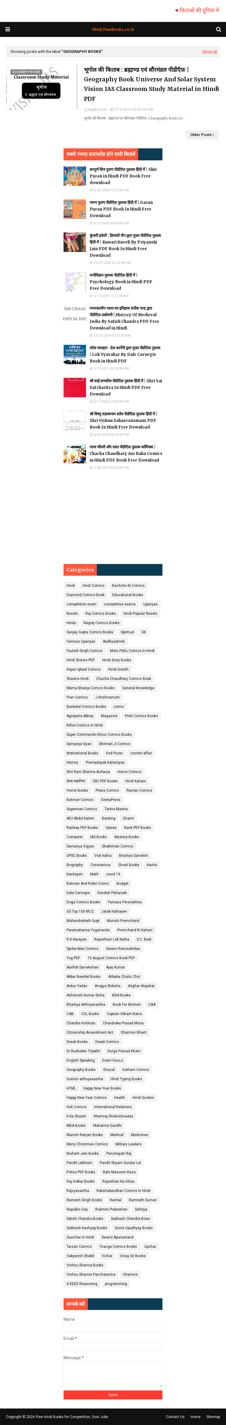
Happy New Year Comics (87, 1098)
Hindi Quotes (143, 1098)
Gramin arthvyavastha (85, 1079)
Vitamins (130, 1274)
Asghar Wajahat (141, 986)
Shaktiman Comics (117, 846)
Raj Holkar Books (81, 1181)
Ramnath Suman (143, 1200)
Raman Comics (139, 790)
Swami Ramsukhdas (123, 949)
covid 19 (113, 874)
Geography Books (81, 1070)
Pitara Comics (107, 790)
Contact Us (175, 1417)
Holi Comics (77, 1107)
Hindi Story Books (116, 660)
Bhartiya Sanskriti (133, 855)
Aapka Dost (97, 110)
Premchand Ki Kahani (135, 930)
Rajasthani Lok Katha (111, 939)
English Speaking (81, 1060)
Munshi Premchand (123, 921)
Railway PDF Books (82, 828)
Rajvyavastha (78, 1191)
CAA (152, 1004)
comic (119, 707)
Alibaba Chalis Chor (124, 977)
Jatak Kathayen (114, 911)
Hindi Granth (118, 669)
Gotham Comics (135, 1070)
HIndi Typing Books (126, 1079)
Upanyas (150, 604)
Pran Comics (77, 697)
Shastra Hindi (78, 679)
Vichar (107, 1256)
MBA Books (76, 1125)
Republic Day (77, 1209)
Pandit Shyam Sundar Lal (120, 1163)
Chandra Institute (81, 1023)
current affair (141, 753)
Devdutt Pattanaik (112, 893)
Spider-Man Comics (83, 949)
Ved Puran (114, 753)
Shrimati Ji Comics (114, 744)
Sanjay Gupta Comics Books (90, 632)
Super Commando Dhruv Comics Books (99, 734)
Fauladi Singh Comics (85, 651)
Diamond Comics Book (86, 595)
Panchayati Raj (118, 1153)
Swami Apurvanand (117, 1237)
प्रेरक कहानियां (76, 781)
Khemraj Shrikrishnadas (113, 1116)
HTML (71, 1088)
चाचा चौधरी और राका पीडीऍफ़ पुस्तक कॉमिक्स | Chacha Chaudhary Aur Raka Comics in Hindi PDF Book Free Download (126, 453)
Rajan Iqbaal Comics (84, 669)
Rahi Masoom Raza (119, 1172)
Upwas (111, 828)
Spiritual (127, 632)
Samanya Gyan (79, 744)
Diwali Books (77, 1042)
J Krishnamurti (107, 697)
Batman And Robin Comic (88, 883)
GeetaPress (110, 800)
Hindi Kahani (135, 781)
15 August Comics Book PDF (111, 958)
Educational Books (127, 595)
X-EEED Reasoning (82, 1284)
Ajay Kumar (115, 967)
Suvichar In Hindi (80, 1237)
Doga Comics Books (83, 902)
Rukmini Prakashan (111, 1209)
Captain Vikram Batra (124, 1014)
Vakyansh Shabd (80, 1256)
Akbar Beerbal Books (84, 977)
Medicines (139, 1135)
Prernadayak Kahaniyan (105, 762)
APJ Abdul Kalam (80, 818)
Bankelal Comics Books (86, 707)
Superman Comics (82, 809)
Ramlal (115, 1200)
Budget (123, 883)
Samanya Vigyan (80, 846)
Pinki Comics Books (141, 716)
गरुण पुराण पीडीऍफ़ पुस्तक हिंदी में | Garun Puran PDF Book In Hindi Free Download (121, 209)
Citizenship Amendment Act (90, 1032)
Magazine (109, 716)
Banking (108, 818)
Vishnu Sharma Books (85, 1265)
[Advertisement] (113, 517)
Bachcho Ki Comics (128, 586)
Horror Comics (129, 772)
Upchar (150, 1247)
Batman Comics (80, 800)
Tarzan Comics (79, 1247)
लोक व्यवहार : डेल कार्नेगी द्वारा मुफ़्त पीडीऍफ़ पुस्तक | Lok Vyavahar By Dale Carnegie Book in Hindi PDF (125, 354)
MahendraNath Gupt (83, 921)
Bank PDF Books (137, 828)
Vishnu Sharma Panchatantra (91, 1274)
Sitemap (213, 1417)
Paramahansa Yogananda (88, 930)
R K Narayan (77, 939)
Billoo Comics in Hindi (85, 725)
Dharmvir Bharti (134, 1032)
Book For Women (127, 1004)
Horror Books (77, 790)
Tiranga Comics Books (118, 1247)
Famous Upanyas (81, 641)
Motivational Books (82, 753)
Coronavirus (101, 865)
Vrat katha (103, 855)
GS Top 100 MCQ (80, 911)
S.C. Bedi (144, 939)
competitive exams (120, 604)
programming (116, 1284)
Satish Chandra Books (85, 1219)
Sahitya (141, 1209)
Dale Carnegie (78, 893)
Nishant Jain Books (83, 1153)
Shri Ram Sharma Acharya (88, 772)
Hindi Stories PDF (81, 660)
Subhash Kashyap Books (87, 1228)
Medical (116, 1135)
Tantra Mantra (116, 809)
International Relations (113, 1107)
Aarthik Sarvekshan (83, 967)
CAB (70, 1014)
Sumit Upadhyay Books (134, 1228)
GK (143, 632)
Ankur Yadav (77, 986)
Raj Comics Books (100, 613)
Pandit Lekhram (79, 1163)
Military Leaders (128, 1144)
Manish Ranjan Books (85, 1135)
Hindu (71, 623)
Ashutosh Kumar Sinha (86, 995)
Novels (72, 613)
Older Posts (201, 134)
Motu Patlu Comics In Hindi (132, 651)
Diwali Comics (107, 1042)
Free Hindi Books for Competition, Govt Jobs (72, 1417)
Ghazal (109, 1070)
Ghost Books (128, 865)
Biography (75, 865)
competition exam (82, 604)
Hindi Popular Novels (140, 613)
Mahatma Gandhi (107, 1125)
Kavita (152, 865)
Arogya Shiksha (107, 986)
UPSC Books (77, 855)
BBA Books (121, 995)
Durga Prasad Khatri (124, 1051)
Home (196, 1417)
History (72, 762)
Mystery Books (126, 837)
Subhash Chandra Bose (130, 1219)
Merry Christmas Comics (87, 1144)
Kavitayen (75, 874)
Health (119, 1098)
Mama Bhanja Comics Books (91, 688)
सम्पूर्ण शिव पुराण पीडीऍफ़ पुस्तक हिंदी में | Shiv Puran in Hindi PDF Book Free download (123, 176)
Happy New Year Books (102, 1088)
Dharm (128, 818)
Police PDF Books (81, 1172)
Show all (209, 51)
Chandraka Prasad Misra (123, 1023)
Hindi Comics (93, 586)
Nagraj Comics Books (102, 623)
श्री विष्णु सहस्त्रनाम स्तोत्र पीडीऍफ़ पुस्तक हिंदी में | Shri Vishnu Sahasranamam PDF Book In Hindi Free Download (123, 420)
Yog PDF (73, 958)
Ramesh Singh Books (84, 1200)
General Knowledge (138, 688)
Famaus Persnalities (125, 902)
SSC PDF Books (105, 781)
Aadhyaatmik (114, 641)
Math (94, 874)
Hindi (71, 586)
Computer (75, 837)
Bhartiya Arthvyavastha (86, 1004)
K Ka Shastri (76, 1116)
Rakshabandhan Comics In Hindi (123, 1191)
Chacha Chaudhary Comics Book (123, 679)
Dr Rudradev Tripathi (83, 1051)
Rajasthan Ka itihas (118, 1181)
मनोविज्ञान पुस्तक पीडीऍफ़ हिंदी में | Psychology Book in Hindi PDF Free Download (121, 282)
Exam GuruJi (112, 1060)
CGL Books (90, 1014)
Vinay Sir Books (133, 1256)
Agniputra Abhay (80, 716)
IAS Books (98, 837)
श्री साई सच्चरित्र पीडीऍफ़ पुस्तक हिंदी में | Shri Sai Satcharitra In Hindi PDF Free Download (126, 387)
